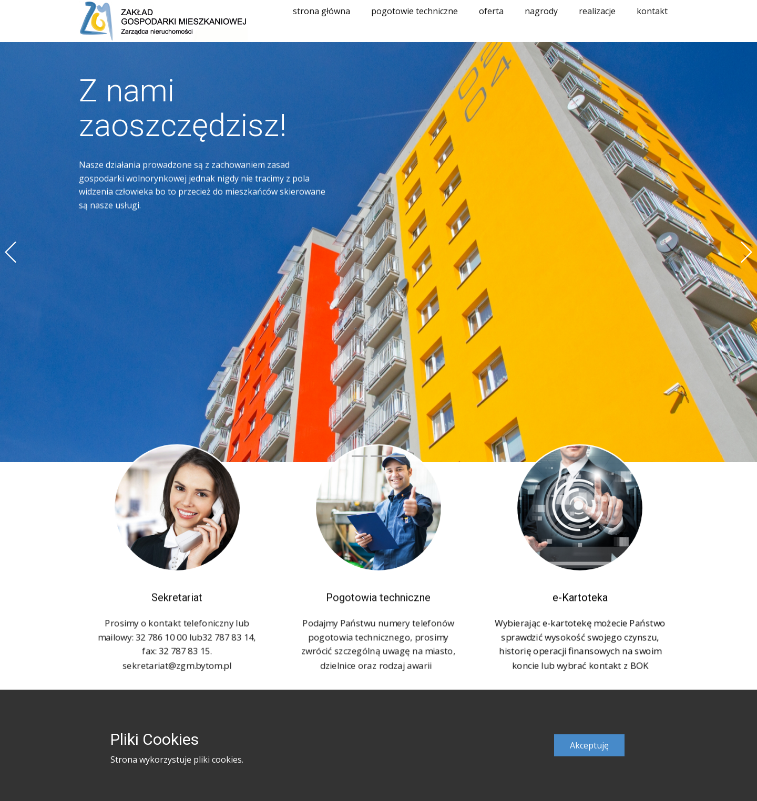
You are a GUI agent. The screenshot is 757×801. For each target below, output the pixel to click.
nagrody (541, 11)
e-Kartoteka (580, 594)
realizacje (597, 11)
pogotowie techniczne (414, 11)
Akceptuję (589, 745)
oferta (491, 11)
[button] (10, 252)
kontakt (652, 11)
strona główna (321, 11)
